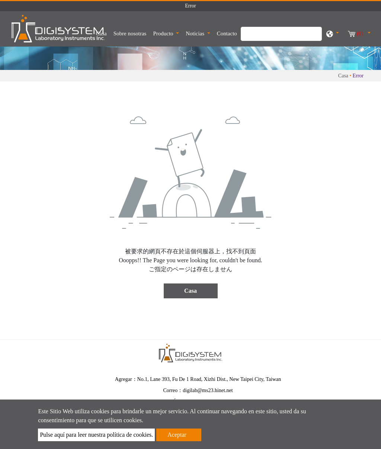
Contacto (227, 33)
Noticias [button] (196, 33)
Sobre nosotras (130, 33)
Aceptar (176, 435)
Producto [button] (164, 33)
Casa (102, 32)
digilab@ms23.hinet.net (208, 390)
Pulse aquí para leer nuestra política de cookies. (96, 435)
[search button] (312, 37)
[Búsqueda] (281, 34)
